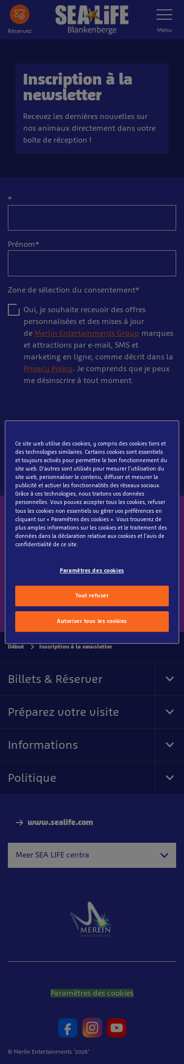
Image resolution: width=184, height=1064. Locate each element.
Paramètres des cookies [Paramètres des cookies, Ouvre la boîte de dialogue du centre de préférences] (92, 570)
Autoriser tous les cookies (92, 621)
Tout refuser (92, 595)
